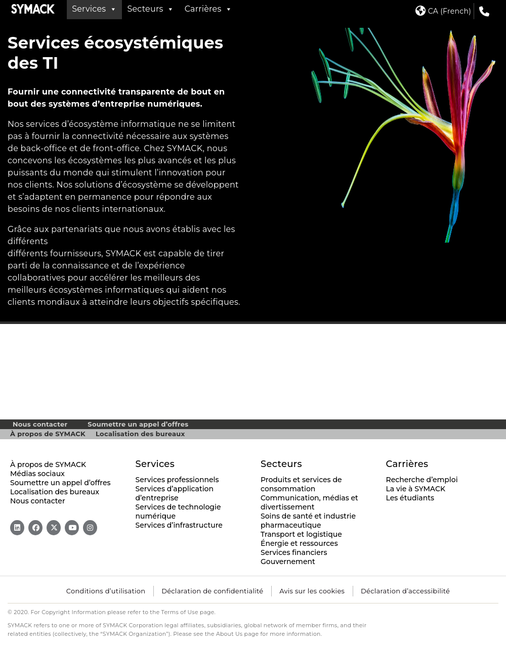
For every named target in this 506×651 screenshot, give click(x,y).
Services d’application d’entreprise (175, 493)
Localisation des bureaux (140, 434)
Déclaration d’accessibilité (405, 591)
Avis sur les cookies (312, 591)
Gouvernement (288, 561)
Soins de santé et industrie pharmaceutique (308, 521)
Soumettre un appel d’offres (138, 424)
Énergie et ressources (299, 543)
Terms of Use (179, 612)
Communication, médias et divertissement (309, 502)
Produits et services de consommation (301, 484)
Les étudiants (410, 497)
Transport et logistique (301, 534)
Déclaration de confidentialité (212, 591)
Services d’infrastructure (179, 525)
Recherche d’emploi (422, 479)
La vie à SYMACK (416, 488)
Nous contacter (40, 424)
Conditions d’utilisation (106, 591)
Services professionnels (177, 479)
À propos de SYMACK (48, 434)
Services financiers (294, 552)
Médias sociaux (37, 473)
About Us (229, 634)
